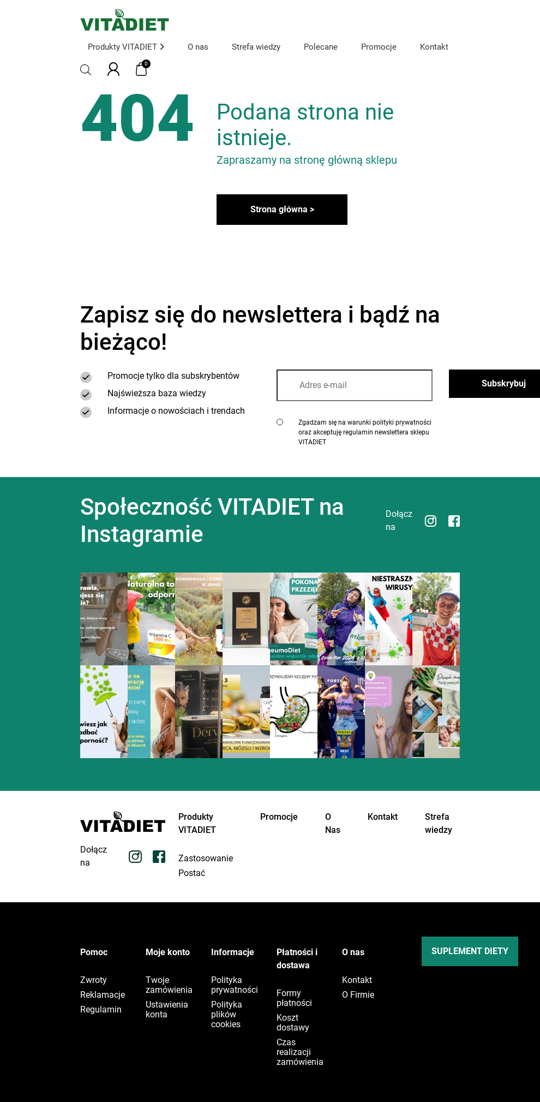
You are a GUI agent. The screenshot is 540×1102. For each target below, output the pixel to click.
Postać (191, 873)
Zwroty (93, 980)
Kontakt (434, 47)
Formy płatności (294, 998)
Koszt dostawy (293, 1023)
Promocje (379, 47)
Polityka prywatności (234, 985)
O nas (198, 47)
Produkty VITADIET (126, 47)
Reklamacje (102, 995)
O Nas (332, 823)
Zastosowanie (205, 858)
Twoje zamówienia (169, 985)
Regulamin (101, 1010)
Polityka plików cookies (226, 1014)
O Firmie (358, 995)
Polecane (321, 47)
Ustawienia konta (167, 1010)
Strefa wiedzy (256, 47)
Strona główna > (282, 209)
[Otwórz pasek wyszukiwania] (85, 69)
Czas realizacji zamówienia (300, 1052)
